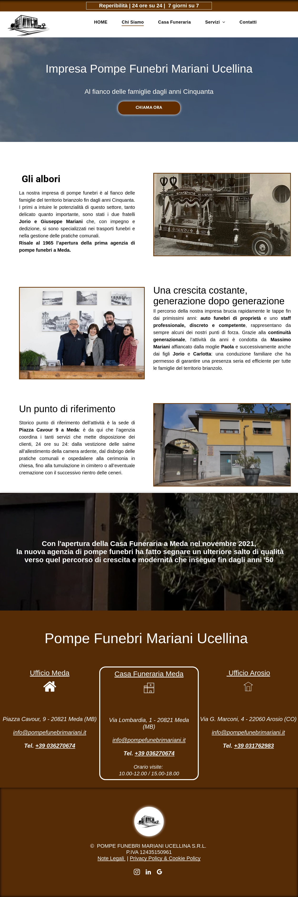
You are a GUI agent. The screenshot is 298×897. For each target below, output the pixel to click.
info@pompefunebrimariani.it (49, 732)
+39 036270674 (55, 745)
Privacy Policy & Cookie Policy (165, 858)
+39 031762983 (254, 745)
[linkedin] (148, 872)
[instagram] (136, 872)
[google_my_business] (159, 872)
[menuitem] (100, 22)
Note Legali (111, 858)
